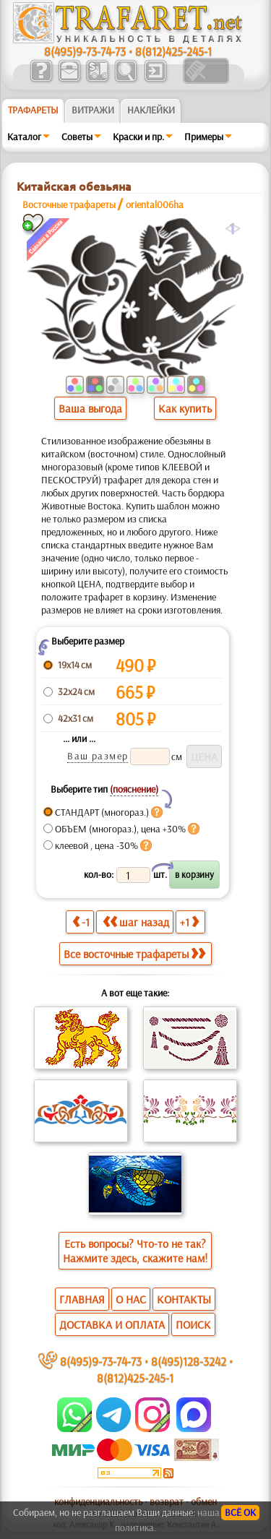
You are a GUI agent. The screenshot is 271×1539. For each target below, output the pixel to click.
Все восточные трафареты (134, 954)
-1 (81, 921)
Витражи (93, 109)
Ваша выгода (90, 408)
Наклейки (151, 109)
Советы (77, 136)
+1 (189, 921)
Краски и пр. (138, 136)
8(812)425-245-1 (173, 51)
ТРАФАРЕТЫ (33, 109)
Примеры (203, 136)
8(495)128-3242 (188, 1360)
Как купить (185, 408)
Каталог (24, 136)
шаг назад (136, 921)
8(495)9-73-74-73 (85, 51)
